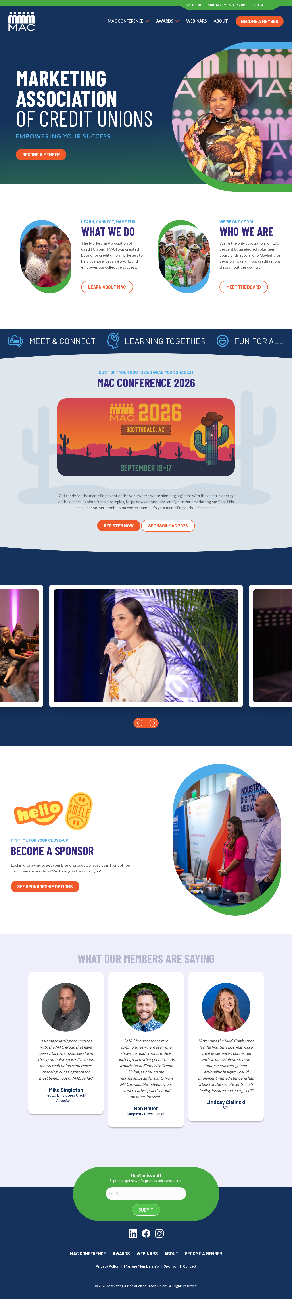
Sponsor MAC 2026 (168, 525)
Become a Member (259, 21)
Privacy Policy (107, 1266)
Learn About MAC (107, 287)
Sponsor (171, 1266)
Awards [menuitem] (121, 1253)
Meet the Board (244, 287)
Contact (189, 1266)
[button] (138, 723)
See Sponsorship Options (45, 886)
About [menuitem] (171, 1253)
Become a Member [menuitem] (203, 1253)
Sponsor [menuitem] (193, 5)
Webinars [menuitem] (147, 1253)
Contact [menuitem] (260, 5)
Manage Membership (141, 1266)
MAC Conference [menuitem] (88, 1253)
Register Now (119, 525)
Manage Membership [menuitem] (226, 5)
